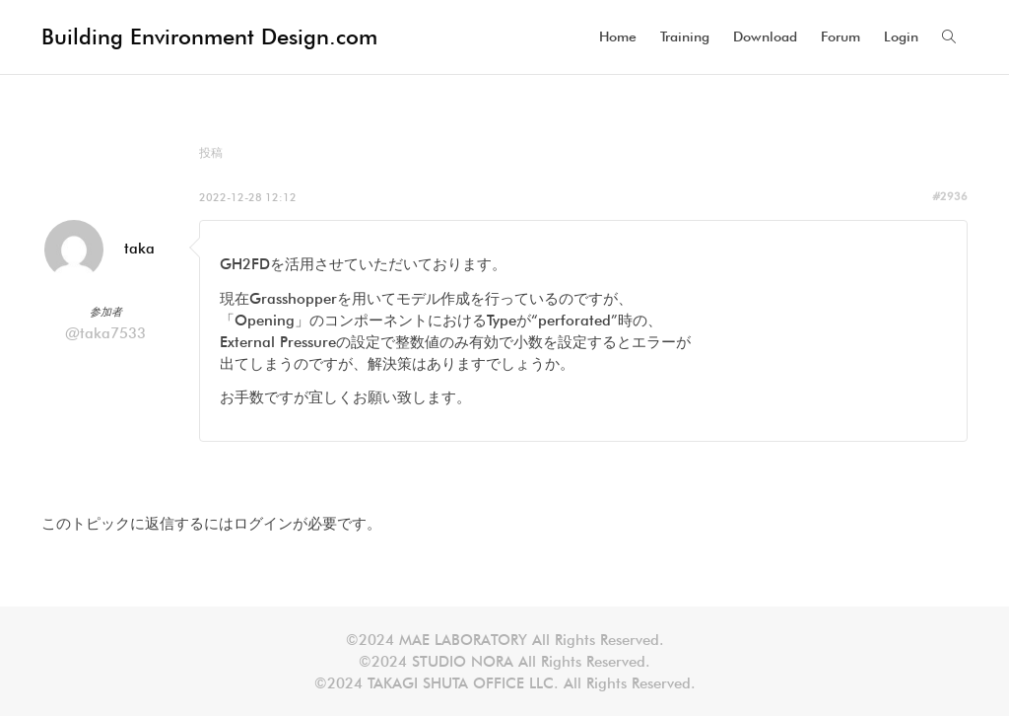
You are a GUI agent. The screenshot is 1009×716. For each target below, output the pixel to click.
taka (139, 248)
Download (765, 36)
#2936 (950, 196)
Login (901, 36)
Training (684, 36)
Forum (840, 36)
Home (618, 36)
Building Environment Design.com (209, 36)
